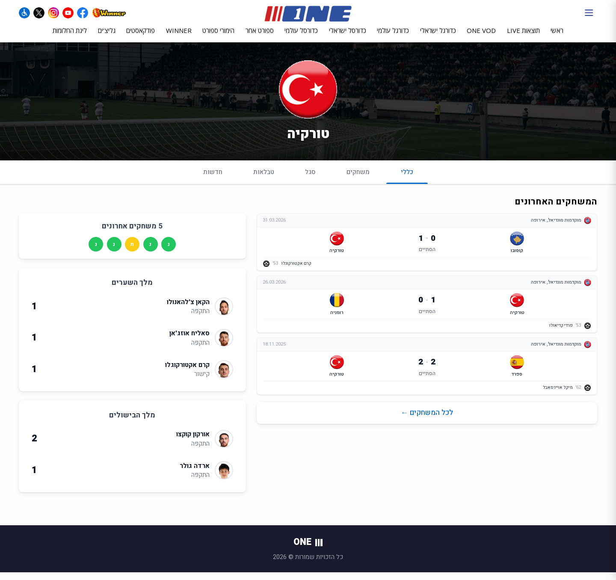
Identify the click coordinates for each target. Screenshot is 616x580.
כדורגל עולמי (393, 37)
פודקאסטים (140, 37)
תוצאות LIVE (523, 37)
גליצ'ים (107, 37)
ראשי (557, 37)
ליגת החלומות (70, 37)
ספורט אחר (260, 37)
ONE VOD (481, 37)
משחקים (358, 179)
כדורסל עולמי (301, 37)
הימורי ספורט (218, 37)
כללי (407, 183)
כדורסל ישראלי (347, 37)
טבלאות (263, 179)
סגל (310, 179)
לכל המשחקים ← (427, 422)
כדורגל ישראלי (438, 37)
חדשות (212, 179)
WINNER (179, 37)
